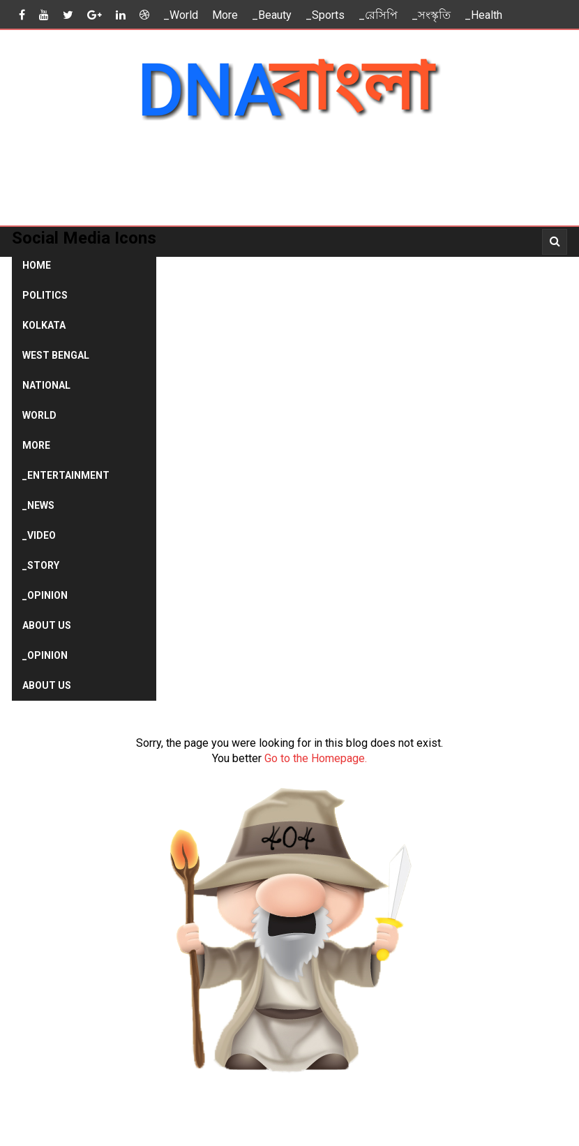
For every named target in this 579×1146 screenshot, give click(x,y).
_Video (39, 535)
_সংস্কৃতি (431, 15)
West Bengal (55, 355)
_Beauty (272, 15)
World (39, 415)
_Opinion (45, 595)
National (46, 385)
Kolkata (44, 325)
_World (180, 15)
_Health (483, 15)
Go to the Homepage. (315, 758)
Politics (45, 295)
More (225, 15)
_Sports (325, 15)
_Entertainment (66, 475)
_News (38, 505)
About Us (46, 625)
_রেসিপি (378, 15)
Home (36, 265)
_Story (40, 565)
